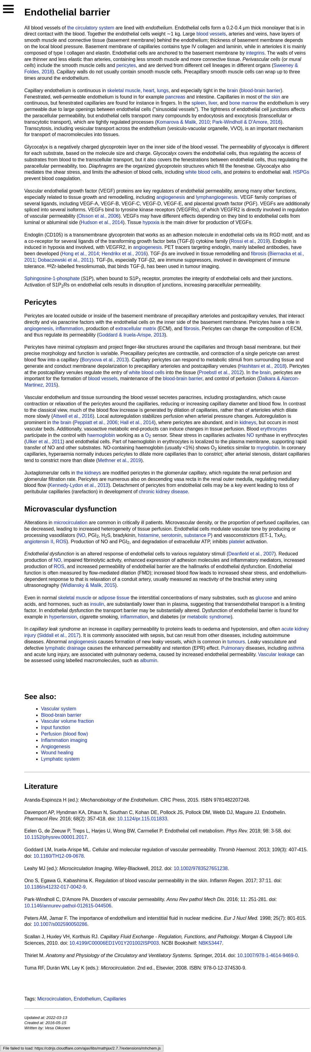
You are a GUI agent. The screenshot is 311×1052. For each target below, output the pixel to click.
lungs (163, 90)
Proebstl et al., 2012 (220, 372)
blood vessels (211, 33)
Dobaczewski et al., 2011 (65, 260)
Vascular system (58, 708)
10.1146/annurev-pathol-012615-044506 (67, 905)
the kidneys (89, 472)
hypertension (63, 616)
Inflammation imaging (64, 740)
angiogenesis (170, 197)
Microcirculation (54, 998)
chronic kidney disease (163, 491)
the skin (271, 96)
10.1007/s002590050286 (60, 924)
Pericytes (40, 302)
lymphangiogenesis (217, 197)
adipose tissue (113, 597)
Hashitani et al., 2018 (262, 366)
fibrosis (258, 253)
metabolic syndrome (209, 616)
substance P (197, 535)
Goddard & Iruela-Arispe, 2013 (132, 334)
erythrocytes (273, 428)
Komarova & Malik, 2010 (183, 122)
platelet (237, 541)
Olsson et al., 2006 (98, 216)
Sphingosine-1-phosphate (52, 278)
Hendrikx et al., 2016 (123, 253)
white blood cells (203, 172)
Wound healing (57, 752)
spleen (199, 103)
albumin (148, 660)
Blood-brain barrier (61, 715)
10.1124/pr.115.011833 (142, 818)
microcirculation (70, 522)
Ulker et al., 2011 (44, 441)
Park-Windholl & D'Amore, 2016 (246, 122)
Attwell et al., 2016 (73, 416)
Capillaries (115, 998)
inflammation (69, 328)
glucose (263, 597)
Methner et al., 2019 (119, 460)
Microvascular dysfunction (70, 509)
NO (250, 435)
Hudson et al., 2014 (102, 222)
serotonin (171, 535)
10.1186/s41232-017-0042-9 (55, 887)
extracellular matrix (135, 328)
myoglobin (268, 447)
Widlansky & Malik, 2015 (88, 585)
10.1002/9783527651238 (201, 868)
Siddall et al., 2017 (59, 635)
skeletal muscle (123, 90)
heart (148, 90)
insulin (97, 604)
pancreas (175, 96)
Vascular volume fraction (67, 721)
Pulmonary (232, 648)
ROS (61, 541)
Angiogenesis (55, 746)
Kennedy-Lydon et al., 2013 (78, 485)
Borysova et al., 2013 (104, 359)
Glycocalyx (36, 146)
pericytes (126, 65)
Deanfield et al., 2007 (251, 553)
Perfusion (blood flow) (64, 733)
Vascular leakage (276, 654)
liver (213, 103)
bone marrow (243, 103)
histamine (148, 535)
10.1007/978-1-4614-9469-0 (267, 955)
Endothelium (87, 998)
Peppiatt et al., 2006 (96, 422)
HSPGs (301, 172)
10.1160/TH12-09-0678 (58, 856)
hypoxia (151, 222)
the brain (261, 372)
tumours (236, 641)
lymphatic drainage (65, 648)
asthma (296, 648)
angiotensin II (38, 541)
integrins (255, 52)
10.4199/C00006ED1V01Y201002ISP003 (114, 943)
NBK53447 (210, 943)
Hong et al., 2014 (80, 253)
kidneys (248, 422)
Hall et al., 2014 (137, 422)
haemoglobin (101, 435)
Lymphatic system (60, 759)
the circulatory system (90, 27)
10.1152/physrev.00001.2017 (55, 837)
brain (232, 90)
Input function (55, 727)
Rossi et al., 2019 (249, 241)
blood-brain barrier (261, 90)
